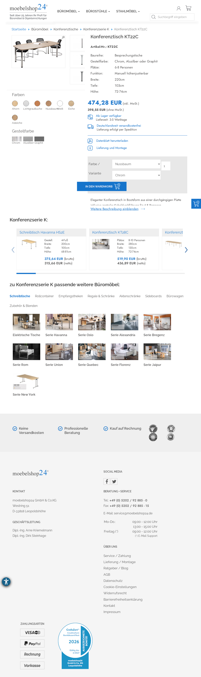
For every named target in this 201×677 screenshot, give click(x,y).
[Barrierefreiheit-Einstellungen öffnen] (6, 581)
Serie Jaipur (152, 365)
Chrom (17, 140)
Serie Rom (20, 365)
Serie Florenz (121, 365)
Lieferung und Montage (107, 148)
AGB (106, 574)
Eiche (74, 105)
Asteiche (17, 119)
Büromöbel (68, 11)
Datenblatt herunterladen (108, 140)
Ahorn (17, 105)
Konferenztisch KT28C (110, 232)
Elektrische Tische (26, 335)
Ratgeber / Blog (115, 568)
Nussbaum (51, 105)
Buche (40, 105)
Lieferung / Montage (119, 562)
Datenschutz (112, 581)
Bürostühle (98, 11)
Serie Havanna (56, 335)
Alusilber (28, 140)
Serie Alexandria (123, 335)
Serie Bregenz (154, 335)
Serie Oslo (85, 335)
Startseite (21, 29)
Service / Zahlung (117, 556)
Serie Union (54, 365)
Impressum (112, 612)
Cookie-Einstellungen (120, 587)
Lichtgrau (28, 105)
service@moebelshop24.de (133, 513)
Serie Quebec (88, 365)
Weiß (62, 105)
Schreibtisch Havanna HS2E (42, 232)
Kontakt (109, 606)
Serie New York (24, 394)
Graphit (39, 140)
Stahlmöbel (128, 11)
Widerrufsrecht (115, 593)
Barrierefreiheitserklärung (123, 599)
